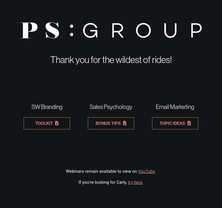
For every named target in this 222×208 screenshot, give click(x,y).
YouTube (146, 171)
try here (135, 182)
